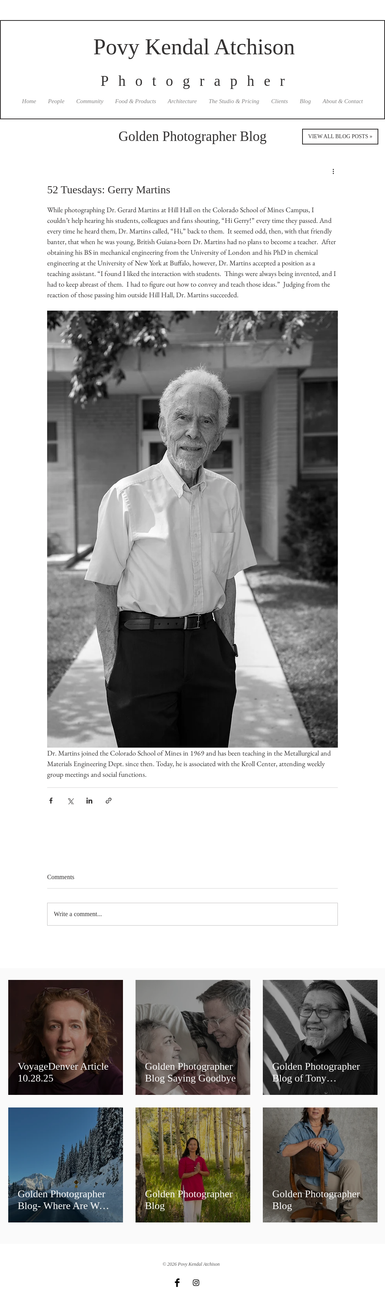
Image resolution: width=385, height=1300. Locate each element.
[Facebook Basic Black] (177, 1282)
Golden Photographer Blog (192, 136)
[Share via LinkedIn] (89, 800)
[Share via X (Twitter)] (70, 800)
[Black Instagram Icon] (196, 1282)
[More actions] (333, 171)
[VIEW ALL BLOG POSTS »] (340, 136)
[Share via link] (108, 800)
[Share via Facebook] (51, 800)
